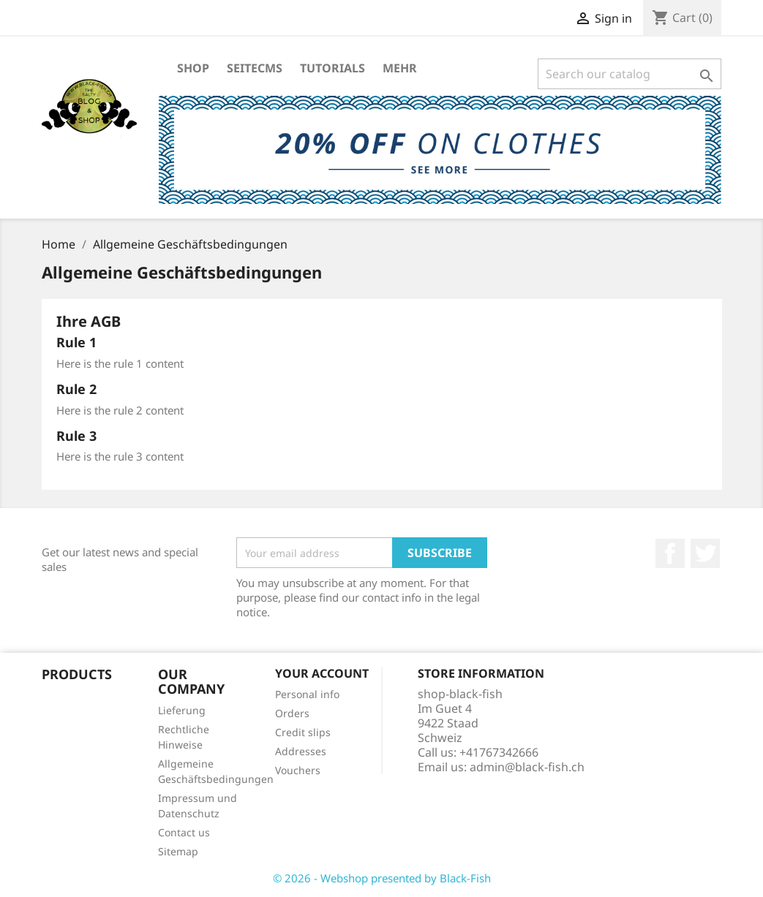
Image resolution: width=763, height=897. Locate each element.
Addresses (300, 751)
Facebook (670, 553)
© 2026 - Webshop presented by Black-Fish (382, 878)
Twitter (705, 553)
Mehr (400, 68)
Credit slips (303, 732)
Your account (322, 673)
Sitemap (178, 851)
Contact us (184, 832)
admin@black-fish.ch (527, 767)
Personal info (307, 694)
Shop (193, 68)
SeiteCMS (254, 68)
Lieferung (182, 710)
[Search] (629, 73)
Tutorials (332, 68)
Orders (292, 713)
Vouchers (297, 770)
